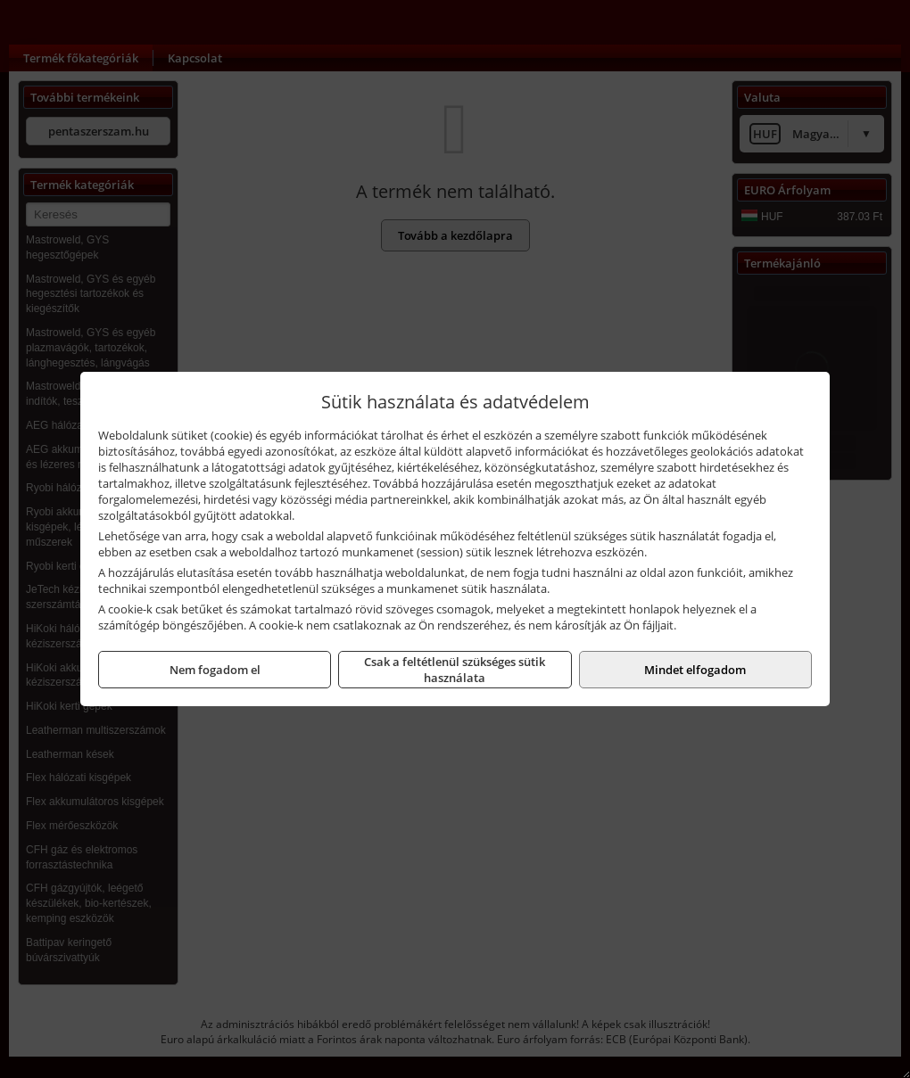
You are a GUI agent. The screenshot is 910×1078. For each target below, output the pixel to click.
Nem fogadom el (215, 670)
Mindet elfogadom (695, 670)
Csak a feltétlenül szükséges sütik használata (454, 670)
